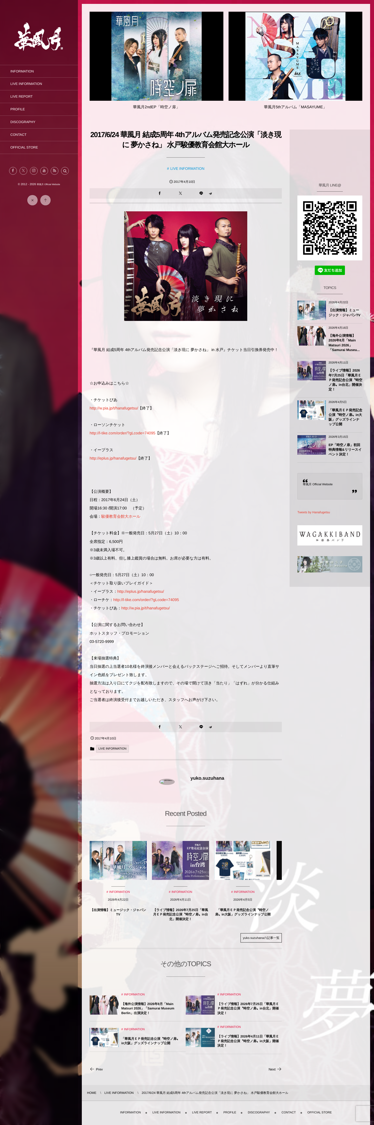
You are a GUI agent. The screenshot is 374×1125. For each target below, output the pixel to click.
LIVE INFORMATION (187, 168)
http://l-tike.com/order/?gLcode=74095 (122, 433)
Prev (96, 1069)
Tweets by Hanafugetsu (313, 512)
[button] (65, 171)
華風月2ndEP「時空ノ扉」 (156, 107)
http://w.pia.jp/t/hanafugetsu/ (114, 408)
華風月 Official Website (318, 484)
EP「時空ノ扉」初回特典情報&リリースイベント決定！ (345, 449)
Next (275, 1069)
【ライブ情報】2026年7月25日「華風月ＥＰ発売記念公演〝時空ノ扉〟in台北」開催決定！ (345, 379)
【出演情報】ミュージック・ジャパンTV (344, 312)
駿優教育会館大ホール (121, 516)
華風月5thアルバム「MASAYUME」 (295, 107)
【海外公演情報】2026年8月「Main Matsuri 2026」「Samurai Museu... (344, 343)
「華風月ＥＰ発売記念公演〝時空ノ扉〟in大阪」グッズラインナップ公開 (345, 417)
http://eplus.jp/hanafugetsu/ (113, 458)
